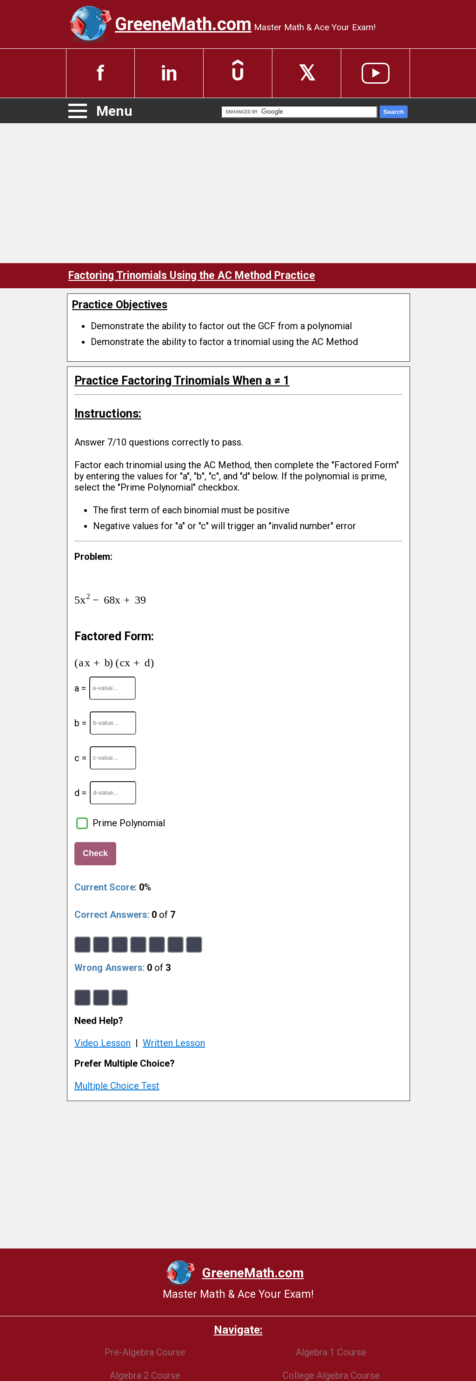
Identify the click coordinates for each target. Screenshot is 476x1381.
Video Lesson (102, 1043)
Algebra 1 (331, 1352)
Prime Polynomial (129, 823)
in (169, 73)
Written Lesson (174, 1043)
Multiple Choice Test (116, 1085)
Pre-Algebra (145, 1352)
